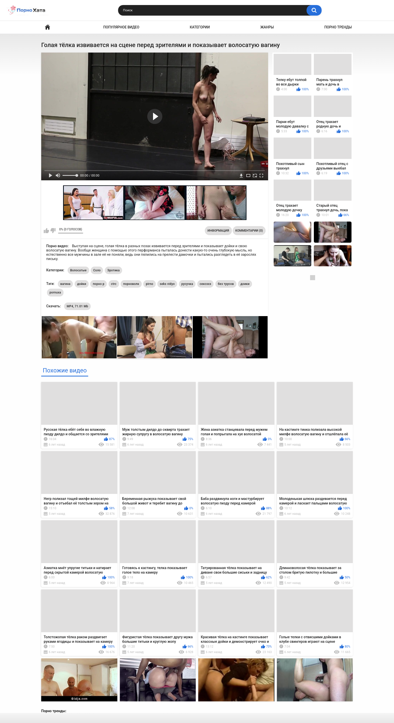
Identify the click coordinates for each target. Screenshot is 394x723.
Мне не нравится (53, 230)
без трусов (226, 284)
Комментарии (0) (249, 230)
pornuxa (55, 292)
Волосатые (78, 270)
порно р (98, 284)
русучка (187, 284)
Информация (218, 230)
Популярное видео (121, 27)
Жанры (267, 27)
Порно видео (47, 27)
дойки (81, 284)
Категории (200, 27)
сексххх (205, 284)
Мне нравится (46, 230)
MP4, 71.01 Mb (77, 306)
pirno (149, 284)
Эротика (113, 270)
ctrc (114, 284)
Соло (97, 270)
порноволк (131, 284)
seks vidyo (167, 284)
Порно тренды (338, 27)
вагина (65, 284)
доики (245, 284)
